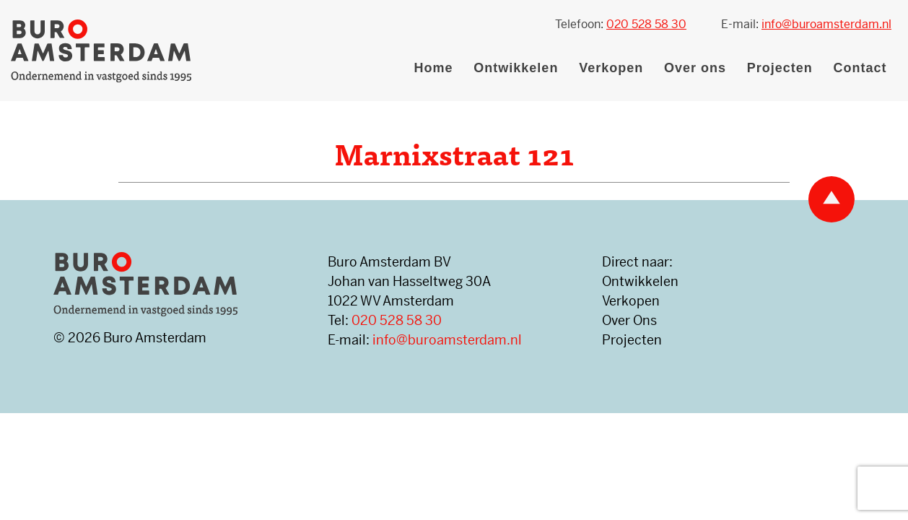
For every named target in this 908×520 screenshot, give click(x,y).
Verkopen (611, 68)
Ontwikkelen (515, 68)
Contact (860, 68)
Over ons (695, 68)
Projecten (780, 68)
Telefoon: (620, 24)
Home (433, 68)
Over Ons (629, 320)
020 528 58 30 (397, 320)
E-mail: (806, 24)
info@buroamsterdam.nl (447, 340)
